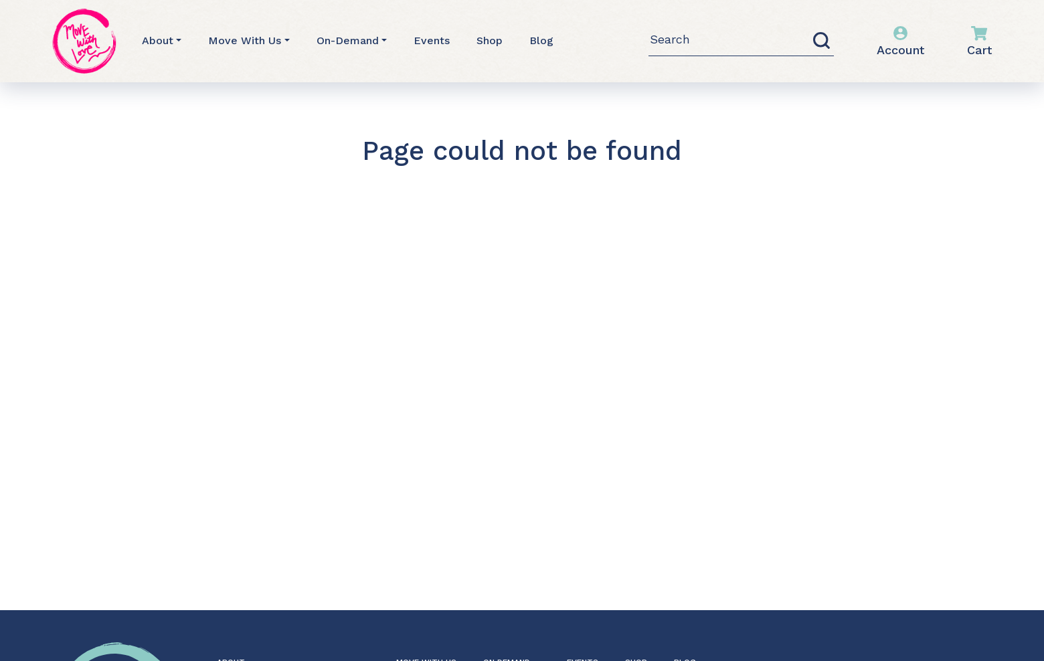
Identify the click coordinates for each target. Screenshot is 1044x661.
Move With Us (244, 40)
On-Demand (348, 40)
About (157, 40)
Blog (541, 40)
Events (432, 40)
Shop (489, 40)
